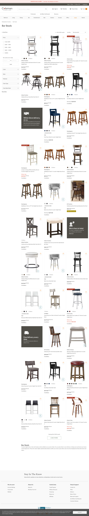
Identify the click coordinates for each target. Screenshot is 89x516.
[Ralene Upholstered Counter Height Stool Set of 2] (54, 420)
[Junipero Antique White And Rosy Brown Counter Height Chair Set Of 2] (31, 168)
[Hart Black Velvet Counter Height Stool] (77, 97)
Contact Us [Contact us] (85, 4)
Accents (60, 17)
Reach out (71, 233)
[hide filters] (5, 32)
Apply (11, 64)
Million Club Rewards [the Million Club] (45, 14)
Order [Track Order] (10, 489)
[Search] (32, 9)
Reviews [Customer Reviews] (74, 501)
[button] (55, 9)
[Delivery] (72, 491)
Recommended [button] (76, 32)
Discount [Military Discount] (53, 489)
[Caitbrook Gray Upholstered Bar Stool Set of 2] (31, 242)
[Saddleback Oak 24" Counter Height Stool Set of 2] (54, 169)
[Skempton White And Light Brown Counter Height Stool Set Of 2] (77, 349)
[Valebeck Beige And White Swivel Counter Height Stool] (31, 277)
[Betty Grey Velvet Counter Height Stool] (54, 208)
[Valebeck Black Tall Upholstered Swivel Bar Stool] (77, 277)
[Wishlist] (9, 491)
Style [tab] (4, 74)
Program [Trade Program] (52, 487)
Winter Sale (69, 65)
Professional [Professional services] (33, 14)
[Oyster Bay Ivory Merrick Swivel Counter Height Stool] (54, 313)
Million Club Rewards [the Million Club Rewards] (75, 498)
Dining (21, 17)
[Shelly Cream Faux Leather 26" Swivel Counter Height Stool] (77, 420)
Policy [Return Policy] (73, 494)
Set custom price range (8, 57)
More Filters (4, 91)
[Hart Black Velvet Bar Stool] (54, 386)
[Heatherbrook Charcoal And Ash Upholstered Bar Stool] (54, 241)
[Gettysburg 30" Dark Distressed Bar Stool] (54, 349)
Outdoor (52, 17)
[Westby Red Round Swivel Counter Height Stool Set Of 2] (77, 386)
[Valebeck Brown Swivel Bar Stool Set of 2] (31, 95)
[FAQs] (71, 489)
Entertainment (37, 17)
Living (13, 17)
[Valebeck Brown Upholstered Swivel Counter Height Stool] (77, 169)
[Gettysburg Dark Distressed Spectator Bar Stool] (77, 204)
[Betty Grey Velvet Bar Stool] (54, 279)
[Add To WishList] (40, 37)
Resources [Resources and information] (56, 14)
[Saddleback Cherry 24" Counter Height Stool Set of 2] (54, 97)
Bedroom (6, 17)
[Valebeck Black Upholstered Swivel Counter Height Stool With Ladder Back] (54, 60)
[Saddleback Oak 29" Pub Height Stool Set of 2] (77, 131)
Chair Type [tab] (5, 83)
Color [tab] (4, 69)
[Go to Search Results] (46, 9)
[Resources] (51, 494)
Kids (44, 17)
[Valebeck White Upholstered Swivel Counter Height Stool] (31, 60)
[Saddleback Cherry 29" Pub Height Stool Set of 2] (31, 204)
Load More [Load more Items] (54, 437)
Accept (80, 512)
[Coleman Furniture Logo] (7, 10)
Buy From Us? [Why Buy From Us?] (32, 489)
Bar (29, 17)
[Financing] (51, 491)
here (12, 513)
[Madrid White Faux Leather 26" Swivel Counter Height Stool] (77, 59)
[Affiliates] (51, 496)
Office (67, 17)
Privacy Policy (62, 512)
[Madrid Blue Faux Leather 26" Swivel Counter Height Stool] (77, 313)
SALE (75, 17)
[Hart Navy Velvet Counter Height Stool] (54, 135)
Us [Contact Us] (72, 487)
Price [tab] (4, 37)
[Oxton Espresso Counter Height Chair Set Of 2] (31, 384)
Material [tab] (5, 78)
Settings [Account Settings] (11, 487)
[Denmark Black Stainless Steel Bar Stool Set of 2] (31, 422)
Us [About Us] (30, 487)
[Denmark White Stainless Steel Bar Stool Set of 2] (31, 316)
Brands (83, 17)
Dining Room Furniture (6, 21)
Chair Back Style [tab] (7, 88)
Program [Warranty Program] (74, 496)
